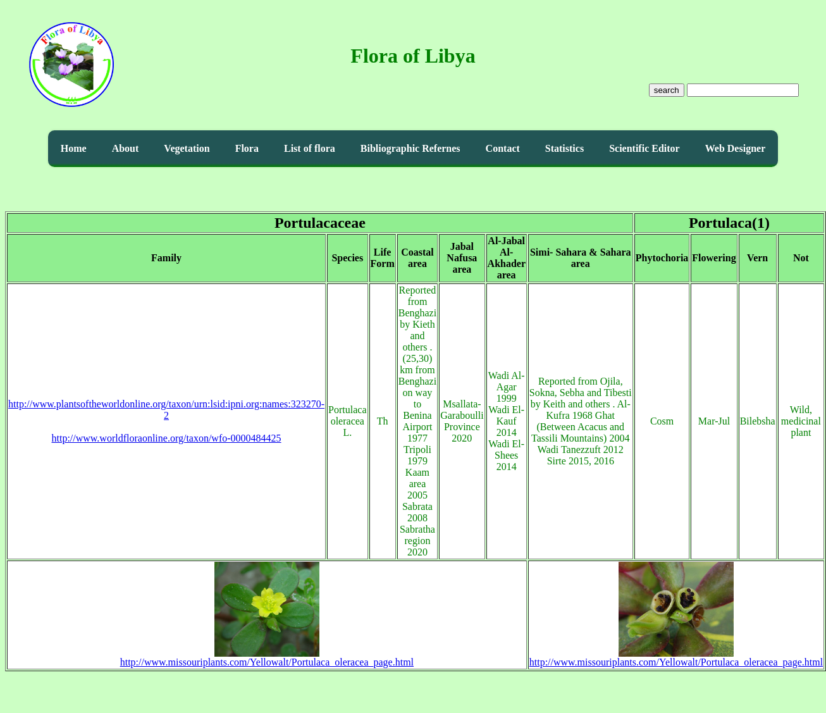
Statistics (564, 148)
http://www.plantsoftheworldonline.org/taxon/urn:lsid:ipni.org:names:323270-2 (166, 410)
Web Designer (735, 148)
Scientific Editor (644, 148)
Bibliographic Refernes (410, 148)
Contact (503, 148)
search (666, 90)
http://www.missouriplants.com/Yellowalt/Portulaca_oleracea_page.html (267, 657)
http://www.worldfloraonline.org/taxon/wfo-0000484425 (166, 438)
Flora (247, 148)
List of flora (309, 148)
